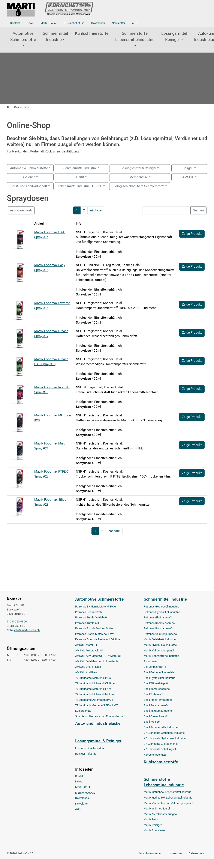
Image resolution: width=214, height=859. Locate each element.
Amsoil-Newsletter (149, 853)
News (30, 23)
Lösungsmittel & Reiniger (138, 168)
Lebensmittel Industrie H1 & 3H (80, 186)
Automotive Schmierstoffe (23, 36)
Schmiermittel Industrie (55, 36)
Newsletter (118, 23)
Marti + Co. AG (49, 23)
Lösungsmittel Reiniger (174, 36)
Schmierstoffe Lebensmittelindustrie (134, 36)
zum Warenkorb (21, 210)
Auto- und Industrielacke (97, 723)
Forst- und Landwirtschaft (29, 186)
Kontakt (15, 23)
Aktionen (28, 177)
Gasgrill (188, 168)
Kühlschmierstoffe (91, 33)
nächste (96, 210)
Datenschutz (196, 853)
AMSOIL (188, 177)
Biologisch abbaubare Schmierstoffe (138, 186)
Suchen (198, 210)
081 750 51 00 (18, 621)
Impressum (175, 853)
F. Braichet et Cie (74, 23)
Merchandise (138, 177)
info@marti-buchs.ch (27, 630)
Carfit (80, 177)
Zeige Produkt (192, 234)
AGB (134, 23)
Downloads (98, 23)
